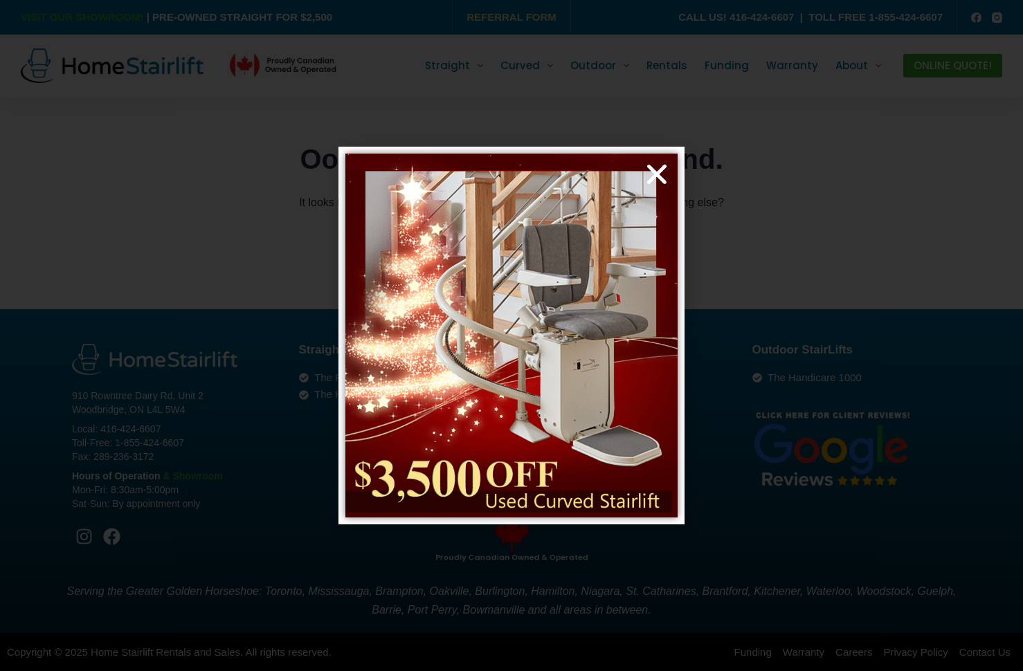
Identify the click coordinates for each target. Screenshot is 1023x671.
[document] (511, 335)
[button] (657, 174)
